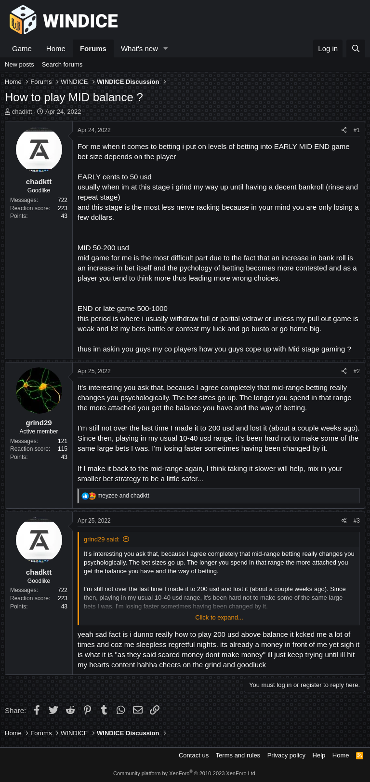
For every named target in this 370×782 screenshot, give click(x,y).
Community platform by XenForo (185, 773)
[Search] (355, 48)
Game (22, 48)
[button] (165, 48)
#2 (357, 371)
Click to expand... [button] (219, 617)
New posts (19, 64)
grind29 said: (101, 539)
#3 (357, 520)
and (123, 495)
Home (56, 48)
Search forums (62, 64)
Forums (93, 48)
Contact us (194, 755)
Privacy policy (286, 755)
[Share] (344, 130)
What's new (139, 48)
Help (319, 755)
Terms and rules (238, 755)
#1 (357, 130)
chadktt (22, 111)
